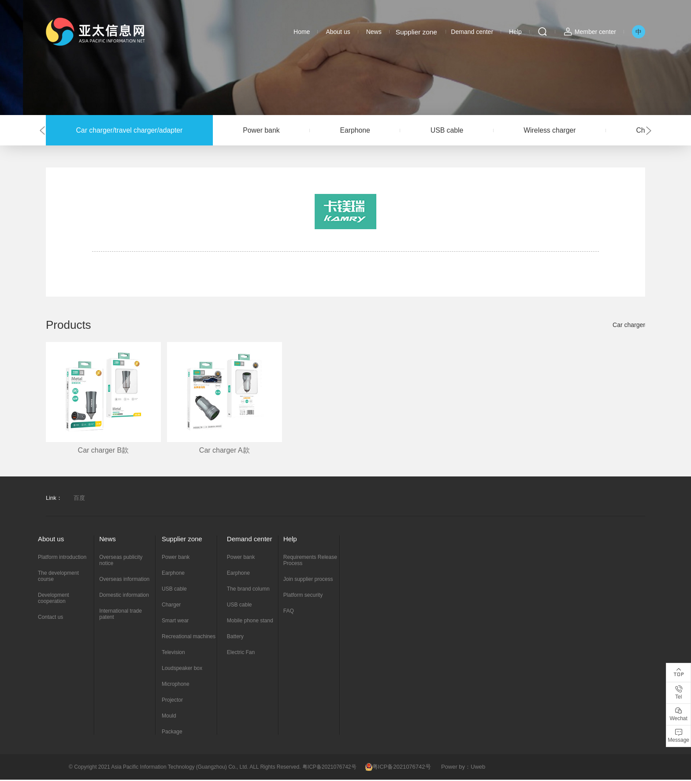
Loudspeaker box (182, 669)
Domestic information (124, 596)
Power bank (270, 130)
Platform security (303, 596)
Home (301, 31)
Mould (169, 717)
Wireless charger (575, 130)
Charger (171, 606)
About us (338, 31)
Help (515, 31)
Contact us (50, 618)
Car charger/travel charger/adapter (132, 130)
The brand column (248, 590)
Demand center (472, 31)
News (374, 31)
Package (172, 733)
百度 (79, 499)
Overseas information (124, 580)
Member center (595, 31)
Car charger (629, 326)
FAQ (288, 612)
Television (173, 654)
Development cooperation (53, 599)
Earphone (369, 130)
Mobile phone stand (250, 622)
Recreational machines (188, 638)
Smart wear (175, 622)
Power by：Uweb (463, 768)
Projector (172, 701)
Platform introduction (62, 558)
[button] (41, 131)
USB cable (466, 130)
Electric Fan (241, 654)
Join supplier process (308, 580)
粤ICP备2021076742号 (398, 768)
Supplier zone (416, 32)
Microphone (175, 685)
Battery (235, 638)
